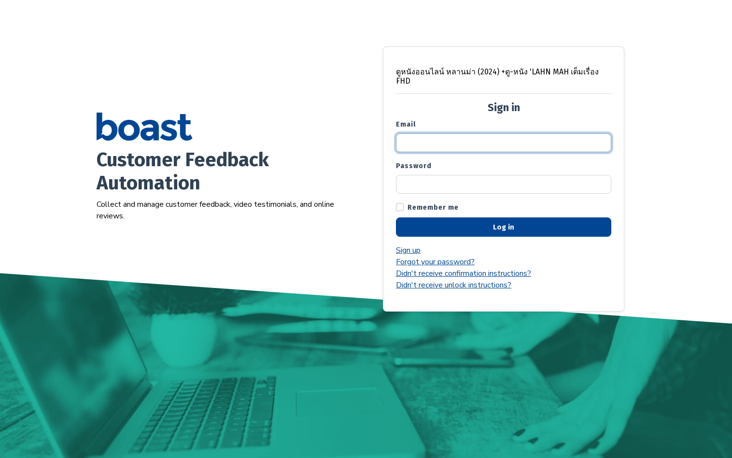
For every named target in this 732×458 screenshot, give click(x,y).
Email (406, 124)
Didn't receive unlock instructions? (453, 285)
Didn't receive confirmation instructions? (463, 273)
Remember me (433, 207)
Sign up (408, 250)
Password (414, 166)
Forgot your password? (435, 262)
